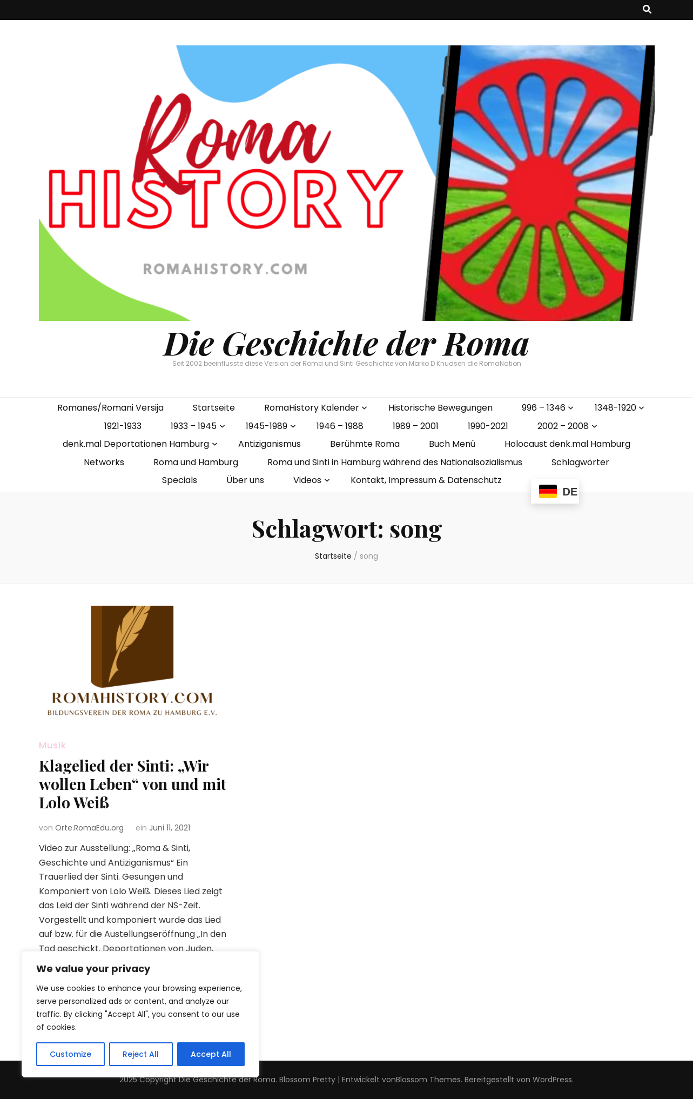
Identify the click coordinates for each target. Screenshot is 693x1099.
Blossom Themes (428, 1079)
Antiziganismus (269, 444)
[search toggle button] (647, 10)
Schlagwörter (580, 462)
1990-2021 (488, 426)
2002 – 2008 (563, 426)
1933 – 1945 (194, 426)
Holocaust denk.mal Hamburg (567, 444)
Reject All (141, 1054)
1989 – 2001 (416, 426)
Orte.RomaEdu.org (89, 827)
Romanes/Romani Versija (110, 407)
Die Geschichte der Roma (346, 342)
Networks (104, 462)
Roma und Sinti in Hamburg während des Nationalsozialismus (394, 462)
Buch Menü (452, 444)
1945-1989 (266, 426)
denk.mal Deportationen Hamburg (136, 444)
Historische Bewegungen (440, 407)
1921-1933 (123, 426)
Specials (179, 480)
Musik (52, 745)
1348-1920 (615, 407)
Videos (307, 480)
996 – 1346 (544, 407)
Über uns (245, 480)
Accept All (211, 1054)
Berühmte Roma (365, 444)
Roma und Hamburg (195, 462)
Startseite (214, 407)
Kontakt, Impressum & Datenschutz (426, 480)
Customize (70, 1054)
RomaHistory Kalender (311, 407)
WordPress (552, 1079)
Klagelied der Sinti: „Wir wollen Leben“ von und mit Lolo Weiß (132, 783)
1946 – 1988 (340, 426)
